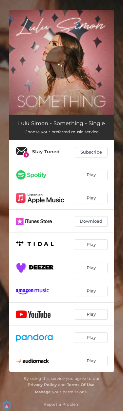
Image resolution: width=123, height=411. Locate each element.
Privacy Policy (42, 384)
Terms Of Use (80, 384)
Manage (43, 391)
